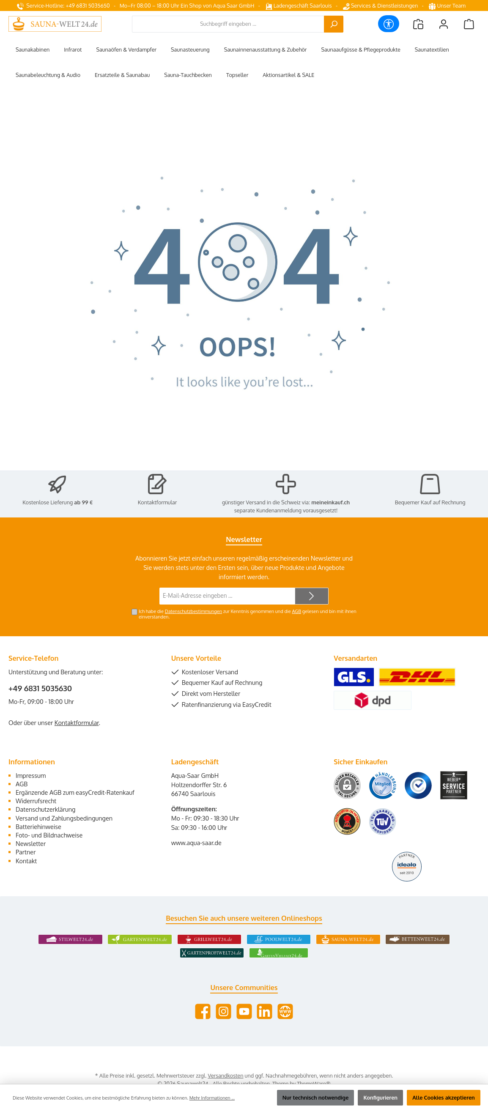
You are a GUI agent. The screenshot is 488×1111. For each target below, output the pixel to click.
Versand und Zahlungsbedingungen (64, 818)
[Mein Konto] (443, 24)
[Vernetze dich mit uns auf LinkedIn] (264, 1011)
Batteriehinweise (38, 826)
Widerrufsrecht (36, 801)
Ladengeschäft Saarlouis (299, 5)
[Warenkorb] (469, 24)
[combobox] (228, 24)
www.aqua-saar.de (196, 842)
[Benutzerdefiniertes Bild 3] (418, 785)
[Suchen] (333, 24)
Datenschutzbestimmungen (193, 611)
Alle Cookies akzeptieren (443, 1097)
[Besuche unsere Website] (285, 1011)
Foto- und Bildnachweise (49, 835)
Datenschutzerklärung (45, 809)
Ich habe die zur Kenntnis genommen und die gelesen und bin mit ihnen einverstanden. (247, 614)
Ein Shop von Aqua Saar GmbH (217, 5)
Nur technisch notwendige (315, 1097)
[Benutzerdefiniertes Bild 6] (382, 821)
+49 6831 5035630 (40, 688)
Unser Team (448, 5)
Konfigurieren (380, 1097)
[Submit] (312, 596)
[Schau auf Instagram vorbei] (223, 1011)
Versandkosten (225, 1075)
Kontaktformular (157, 502)
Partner (26, 852)
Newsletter (31, 843)
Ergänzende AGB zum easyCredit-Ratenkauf (75, 792)
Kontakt (26, 861)
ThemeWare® (314, 1083)
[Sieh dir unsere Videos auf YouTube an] (244, 1011)
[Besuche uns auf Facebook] (202, 1011)
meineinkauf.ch (330, 502)
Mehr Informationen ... (212, 1098)
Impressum (31, 775)
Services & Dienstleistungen (380, 5)
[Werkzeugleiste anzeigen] (388, 23)
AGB (296, 611)
